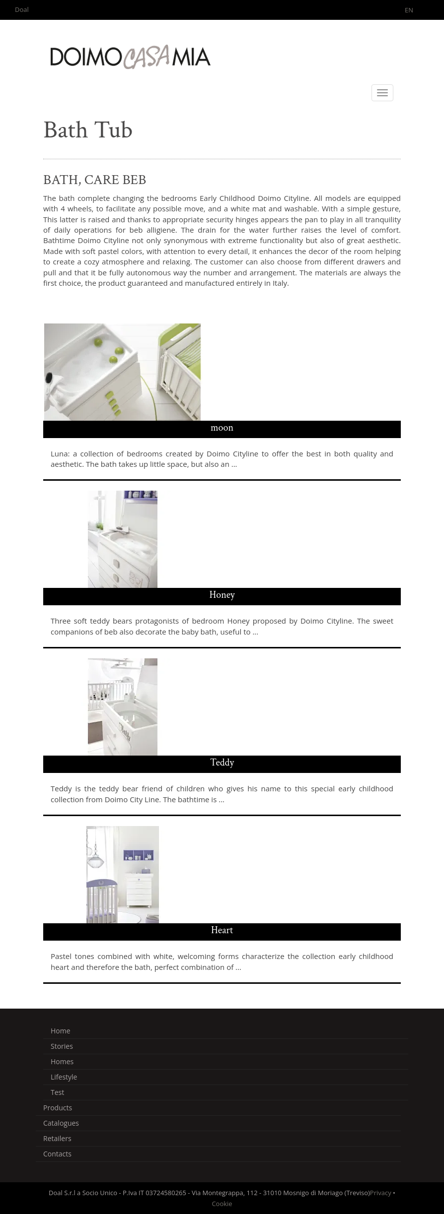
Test (57, 1092)
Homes (62, 1061)
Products (57, 1107)
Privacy (380, 1192)
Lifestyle (64, 1077)
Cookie (222, 1203)
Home (61, 1030)
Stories (62, 1046)
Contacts (57, 1153)
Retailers (57, 1138)
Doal (22, 9)
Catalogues (61, 1123)
